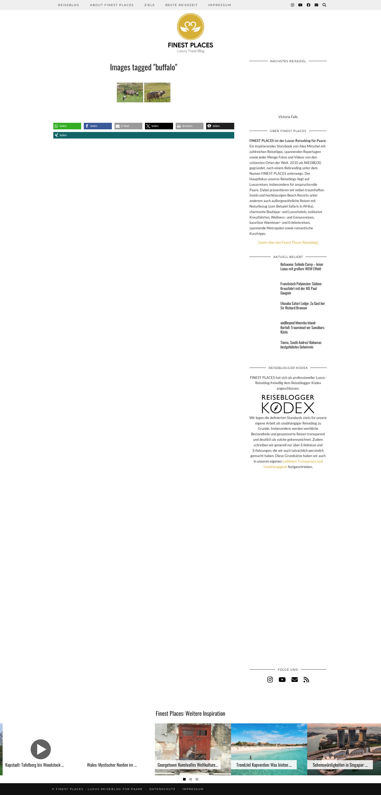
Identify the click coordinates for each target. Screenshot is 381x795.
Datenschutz (162, 789)
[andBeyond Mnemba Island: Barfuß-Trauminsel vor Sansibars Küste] (263, 328)
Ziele (149, 5)
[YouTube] (300, 5)
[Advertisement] (288, 574)
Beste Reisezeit (181, 5)
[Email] (317, 5)
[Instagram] (293, 5)
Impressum (220, 5)
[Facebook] (309, 5)
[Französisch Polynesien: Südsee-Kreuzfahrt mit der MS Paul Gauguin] (263, 289)
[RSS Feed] (306, 679)
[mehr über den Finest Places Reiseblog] (288, 242)
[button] (67, 126)
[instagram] (270, 679)
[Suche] (324, 5)
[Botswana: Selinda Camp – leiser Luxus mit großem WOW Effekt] (263, 270)
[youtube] (282, 679)
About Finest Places (112, 5)
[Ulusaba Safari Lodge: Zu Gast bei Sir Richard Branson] (263, 309)
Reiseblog (69, 5)
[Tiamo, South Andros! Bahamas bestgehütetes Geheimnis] (263, 348)
